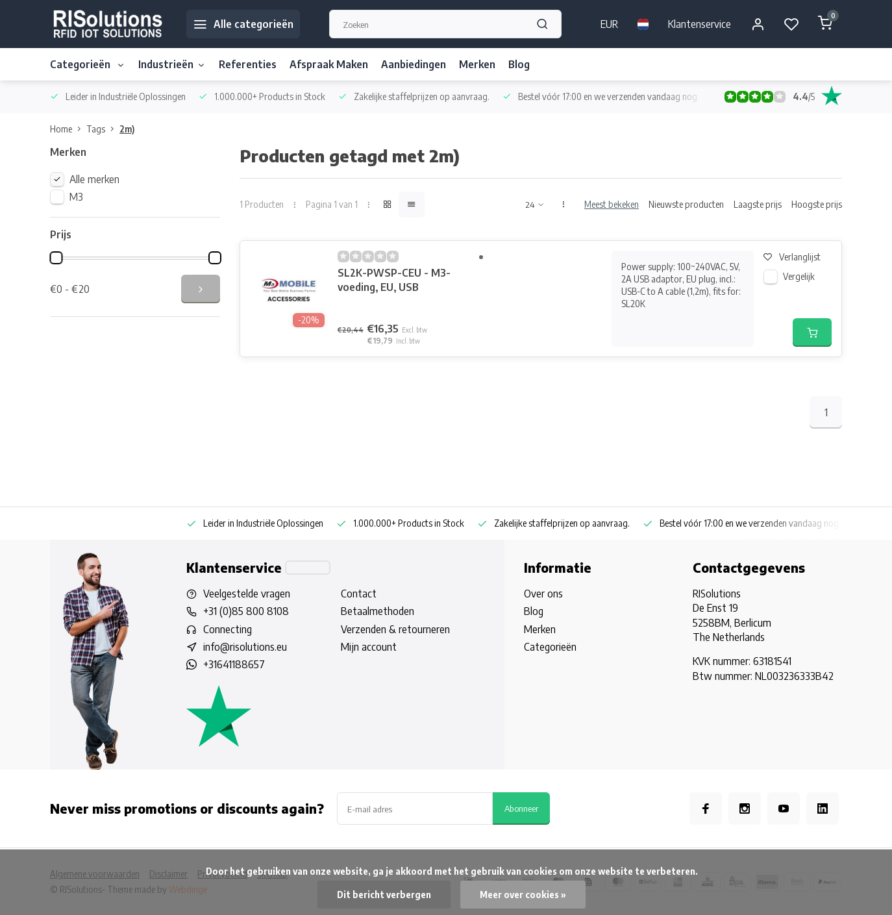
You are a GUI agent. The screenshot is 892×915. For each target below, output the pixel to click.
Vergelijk (799, 276)
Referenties (248, 64)
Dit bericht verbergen (384, 894)
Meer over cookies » (523, 894)
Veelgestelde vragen (246, 593)
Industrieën (172, 64)
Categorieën (87, 64)
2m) (126, 128)
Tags (102, 128)
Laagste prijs (758, 204)
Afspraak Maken (329, 64)
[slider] (55, 257)
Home (68, 128)
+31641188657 (234, 664)
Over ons (543, 593)
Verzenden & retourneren (395, 629)
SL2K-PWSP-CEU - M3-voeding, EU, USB (394, 280)
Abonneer (521, 808)
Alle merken (94, 179)
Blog (519, 64)
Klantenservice (699, 24)
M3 (76, 196)
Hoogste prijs (816, 204)
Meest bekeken (611, 204)
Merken (477, 64)
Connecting (227, 629)
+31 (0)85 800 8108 (246, 611)
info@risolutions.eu (245, 646)
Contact (359, 593)
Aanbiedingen (413, 64)
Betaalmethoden (377, 611)
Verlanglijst (792, 256)
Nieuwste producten (686, 204)
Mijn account (369, 646)
